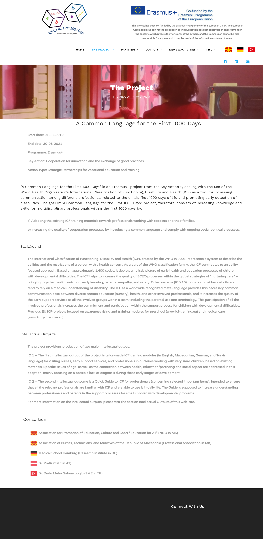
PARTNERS (128, 49)
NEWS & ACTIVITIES (182, 49)
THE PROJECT (101, 49)
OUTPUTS (153, 49)
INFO (209, 49)
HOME (80, 49)
